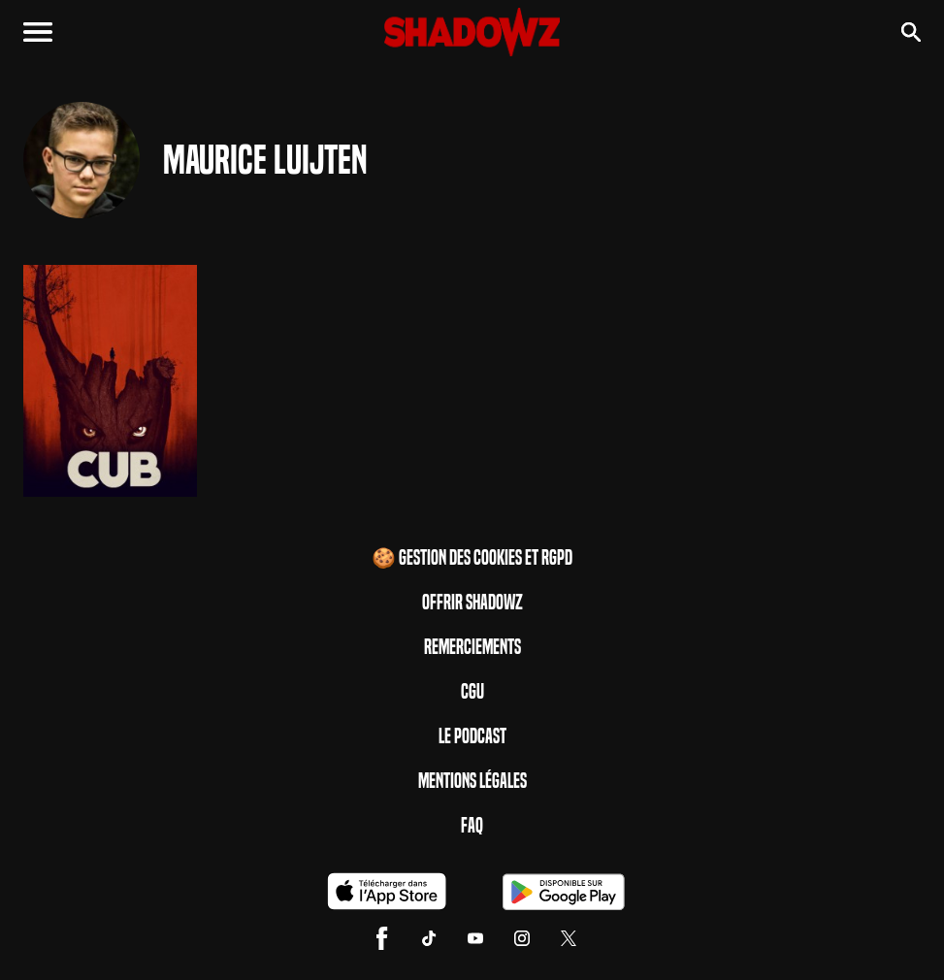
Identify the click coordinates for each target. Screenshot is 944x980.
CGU (472, 691)
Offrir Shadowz (472, 602)
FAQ (472, 825)
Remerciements (472, 647)
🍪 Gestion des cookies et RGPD (472, 558)
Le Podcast (472, 736)
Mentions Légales (472, 781)
